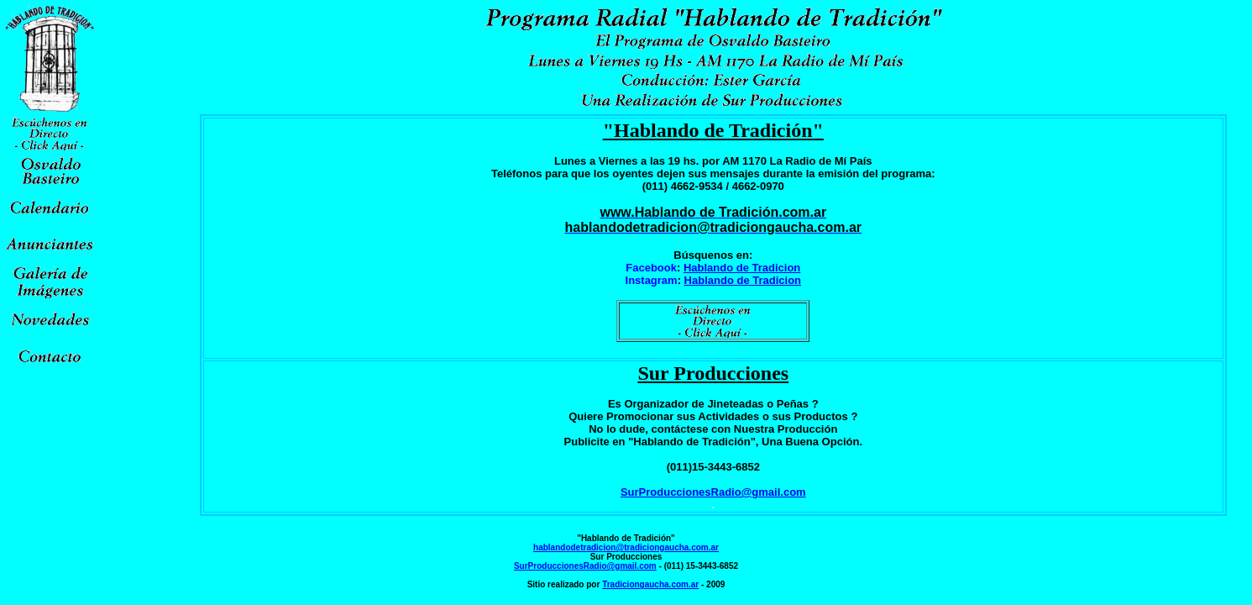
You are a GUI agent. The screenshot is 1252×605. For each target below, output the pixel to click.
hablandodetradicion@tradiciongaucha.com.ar (626, 547)
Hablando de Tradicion (742, 267)
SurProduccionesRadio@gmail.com (713, 492)
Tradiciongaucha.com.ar (650, 584)
